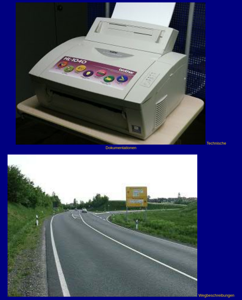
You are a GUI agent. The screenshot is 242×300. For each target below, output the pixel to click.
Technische (216, 143)
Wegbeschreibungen (216, 295)
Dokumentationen (121, 147)
